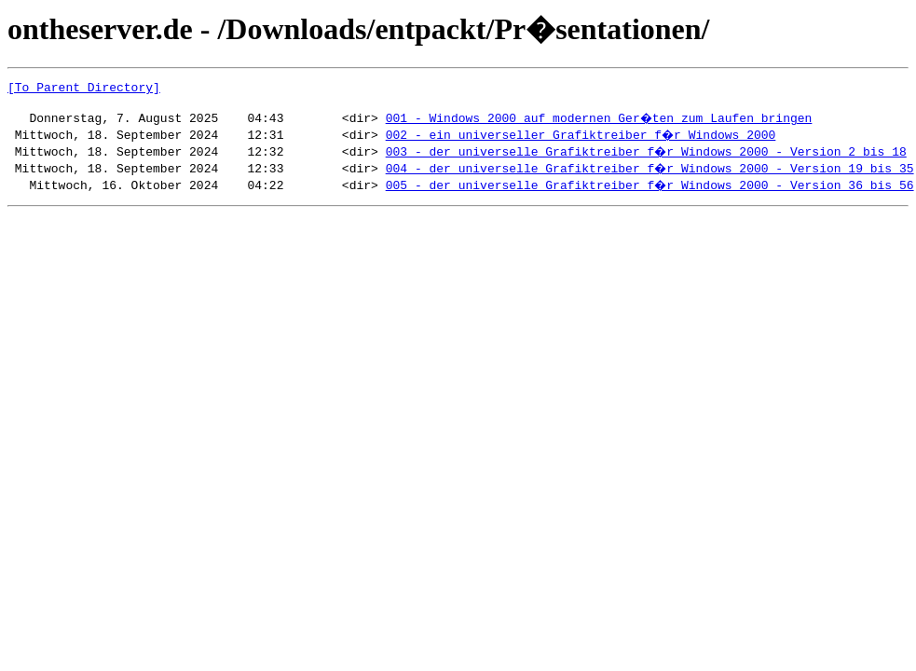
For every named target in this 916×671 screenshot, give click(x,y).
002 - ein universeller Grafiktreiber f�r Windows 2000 (582, 139)
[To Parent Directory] (83, 89)
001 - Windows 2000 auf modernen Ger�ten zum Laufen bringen (600, 123)
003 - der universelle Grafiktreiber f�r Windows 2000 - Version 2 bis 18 (647, 156)
